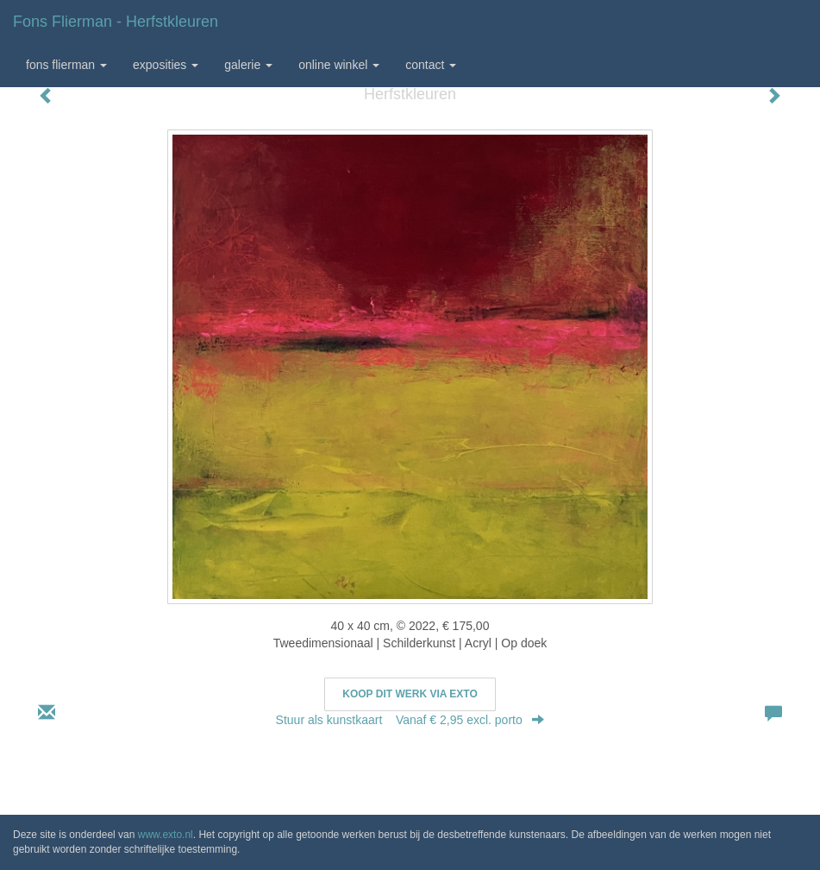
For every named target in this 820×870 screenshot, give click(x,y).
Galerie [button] (248, 65)
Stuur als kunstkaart (410, 720)
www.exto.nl (165, 835)
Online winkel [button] (338, 65)
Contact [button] (430, 65)
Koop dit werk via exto (409, 694)
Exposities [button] (165, 65)
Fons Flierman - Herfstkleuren (115, 21)
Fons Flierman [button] (66, 65)
